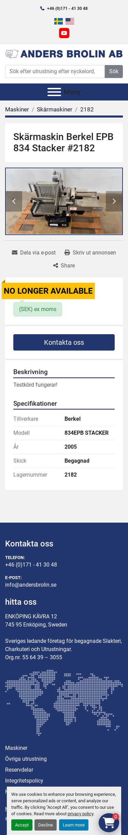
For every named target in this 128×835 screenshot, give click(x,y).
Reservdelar (19, 770)
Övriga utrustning (26, 759)
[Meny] (54, 91)
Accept (22, 825)
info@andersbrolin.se (30, 585)
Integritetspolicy (24, 780)
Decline (45, 825)
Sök (113, 71)
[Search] (55, 71)
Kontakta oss (64, 342)
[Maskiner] (17, 109)
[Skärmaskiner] (54, 109)
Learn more (74, 825)
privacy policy (80, 813)
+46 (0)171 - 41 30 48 (67, 8)
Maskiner (16, 748)
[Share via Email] (34, 252)
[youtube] (64, 33)
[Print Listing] (90, 252)
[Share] (64, 265)
